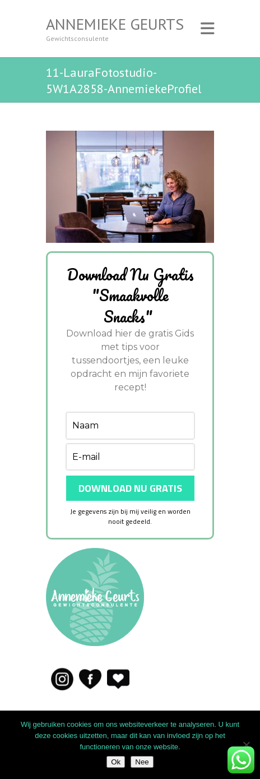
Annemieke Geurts (115, 24)
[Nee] (246, 744)
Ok (115, 762)
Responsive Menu (207, 28)
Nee (141, 762)
